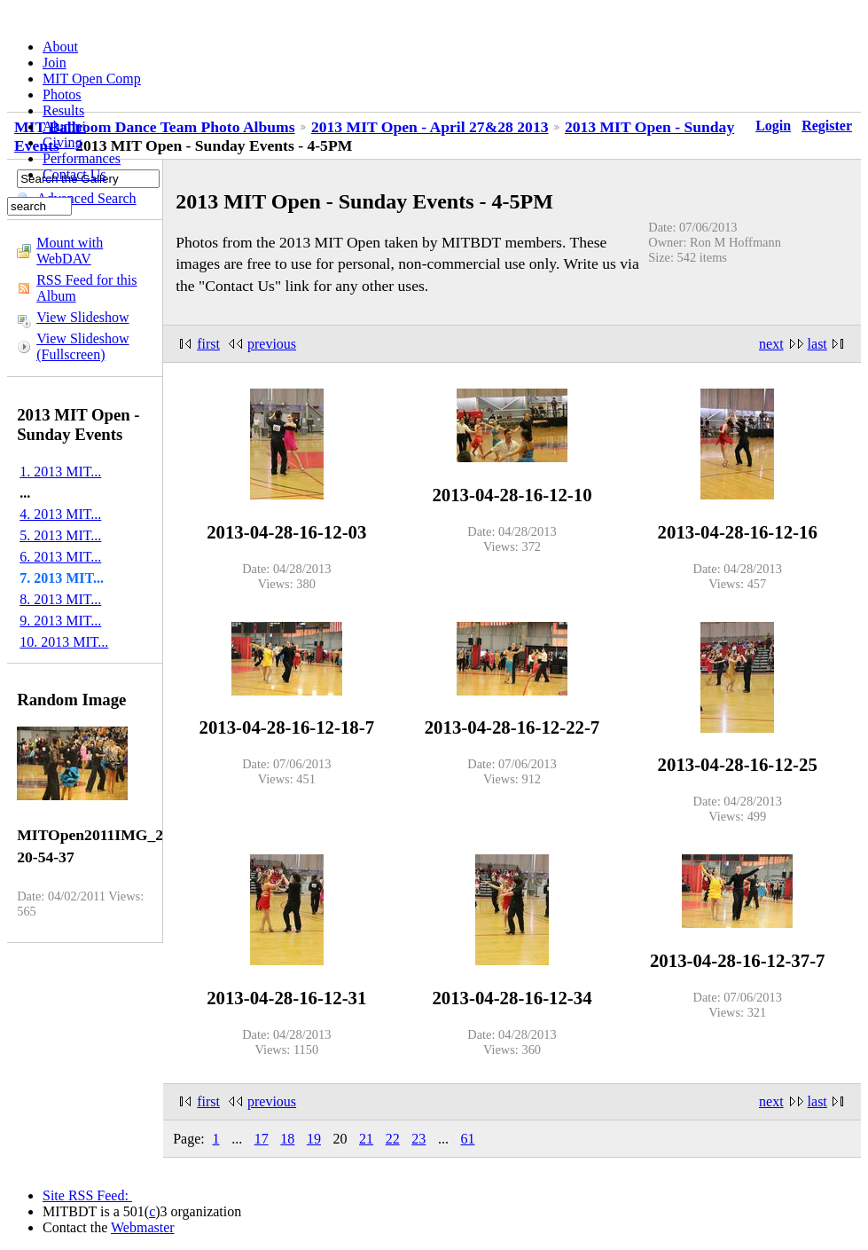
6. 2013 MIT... (60, 556)
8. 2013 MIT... (60, 599)
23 (418, 1138)
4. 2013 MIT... (60, 514)
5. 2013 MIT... (60, 535)
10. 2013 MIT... (64, 641)
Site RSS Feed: (87, 1195)
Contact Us (74, 174)
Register (827, 125)
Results (63, 110)
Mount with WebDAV (69, 250)
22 (393, 1138)
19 (314, 1138)
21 (366, 1138)
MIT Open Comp (92, 78)
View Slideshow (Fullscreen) (82, 346)
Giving (62, 142)
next (771, 343)
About (60, 46)
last (817, 343)
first (208, 343)
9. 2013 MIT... (60, 620)
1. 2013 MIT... (60, 471)
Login (773, 125)
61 (467, 1138)
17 (261, 1138)
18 (287, 1138)
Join (54, 62)
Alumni (64, 126)
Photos (62, 94)
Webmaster (143, 1227)
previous (271, 343)
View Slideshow (82, 317)
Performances (82, 158)
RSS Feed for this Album (86, 287)
